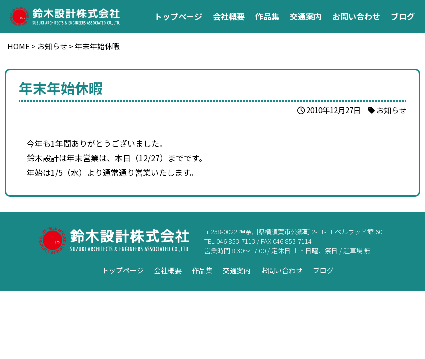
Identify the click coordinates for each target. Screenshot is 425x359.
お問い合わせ (356, 16)
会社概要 (229, 16)
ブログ (403, 16)
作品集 (267, 16)
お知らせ (391, 109)
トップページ (178, 16)
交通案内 (306, 16)
